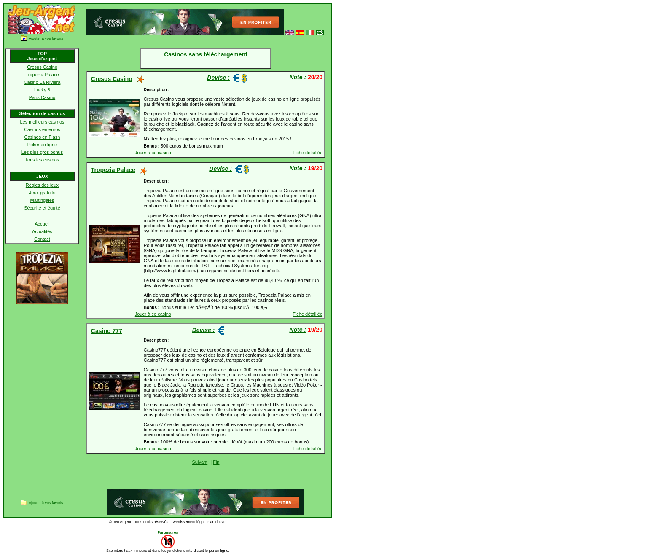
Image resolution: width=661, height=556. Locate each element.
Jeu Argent (122, 522)
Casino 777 (106, 331)
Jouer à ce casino (153, 152)
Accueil (42, 223)
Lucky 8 (42, 89)
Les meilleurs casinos (42, 121)
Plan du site (216, 522)
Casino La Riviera (42, 82)
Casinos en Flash (42, 137)
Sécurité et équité (42, 207)
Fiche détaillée (307, 152)
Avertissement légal (188, 522)
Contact (42, 239)
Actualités (42, 231)
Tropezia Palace (42, 74)
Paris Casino (42, 97)
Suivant (199, 462)
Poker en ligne (42, 144)
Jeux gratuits (42, 192)
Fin (216, 462)
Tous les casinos (42, 159)
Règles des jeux (42, 185)
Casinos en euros (42, 129)
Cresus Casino (42, 67)
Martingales (42, 200)
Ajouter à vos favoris (46, 38)
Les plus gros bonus (42, 152)
